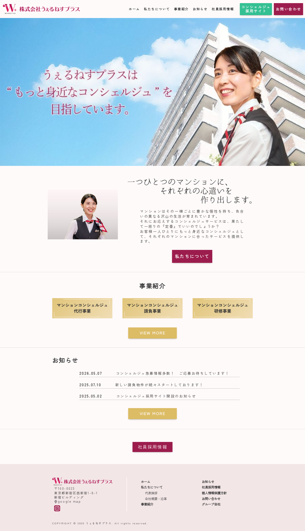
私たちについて (157, 9)
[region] (152, 92)
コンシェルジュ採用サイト (256, 8)
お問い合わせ (288, 9)
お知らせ (200, 9)
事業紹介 (181, 9)
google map (67, 501)
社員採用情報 (223, 9)
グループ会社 (211, 504)
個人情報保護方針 (214, 493)
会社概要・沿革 (156, 499)
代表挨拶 (151, 493)
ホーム (134, 9)
